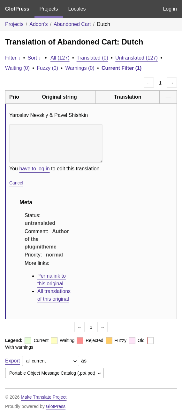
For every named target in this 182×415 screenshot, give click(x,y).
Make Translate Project (43, 397)
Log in (170, 9)
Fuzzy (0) (47, 68)
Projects (49, 9)
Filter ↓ (12, 58)
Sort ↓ (34, 58)
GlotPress (17, 9)
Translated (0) (92, 58)
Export (12, 360)
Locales (77, 9)
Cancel (16, 182)
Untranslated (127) (136, 58)
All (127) (60, 58)
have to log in (34, 168)
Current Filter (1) (121, 68)
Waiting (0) (17, 68)
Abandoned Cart (72, 24)
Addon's (38, 24)
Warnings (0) (79, 68)
